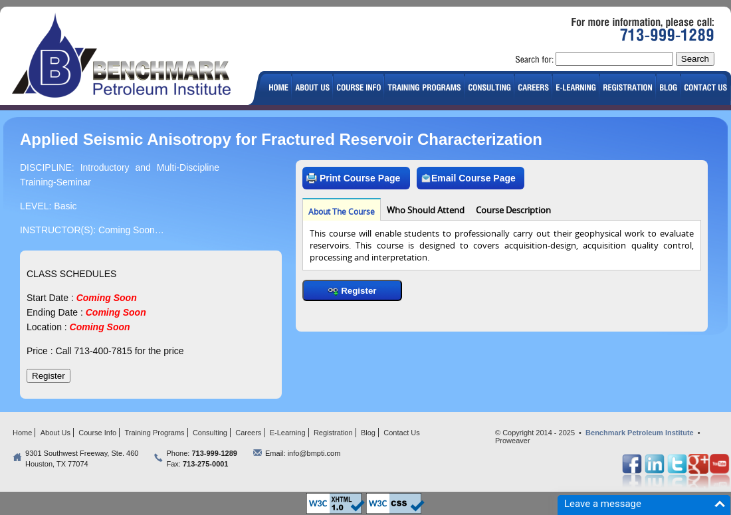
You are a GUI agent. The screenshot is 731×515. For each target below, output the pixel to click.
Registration (333, 433)
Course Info (97, 433)
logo (127, 57)
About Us (55, 433)
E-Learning (288, 433)
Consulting (210, 433)
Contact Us (401, 433)
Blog (368, 433)
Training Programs (155, 433)
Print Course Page (353, 178)
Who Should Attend (426, 210)
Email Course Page (468, 178)
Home (22, 433)
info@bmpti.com (314, 453)
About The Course (341, 211)
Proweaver (512, 441)
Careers (248, 433)
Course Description (513, 210)
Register (352, 290)
